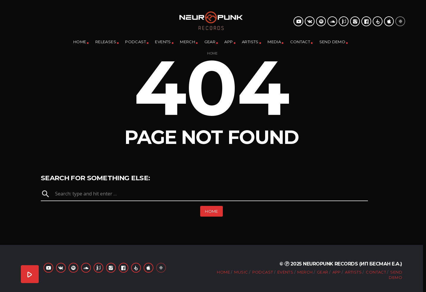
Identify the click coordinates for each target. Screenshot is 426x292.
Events (163, 41)
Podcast (135, 41)
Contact (300, 41)
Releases (105, 41)
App (228, 41)
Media (274, 41)
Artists (250, 41)
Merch (187, 41)
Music (241, 272)
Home (79, 41)
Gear (210, 41)
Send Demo (332, 41)
